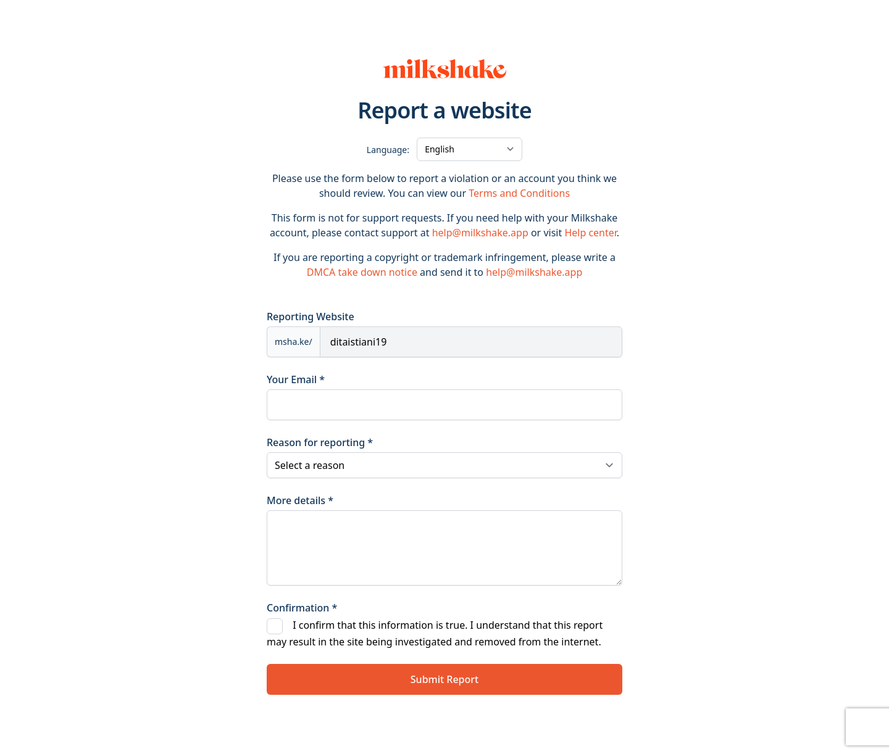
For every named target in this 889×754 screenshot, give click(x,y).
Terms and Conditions (519, 193)
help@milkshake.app (480, 232)
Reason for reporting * (320, 442)
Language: (388, 149)
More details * (300, 500)
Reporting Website (310, 316)
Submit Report (444, 679)
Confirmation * (302, 608)
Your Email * (296, 379)
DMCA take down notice (362, 272)
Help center (590, 232)
